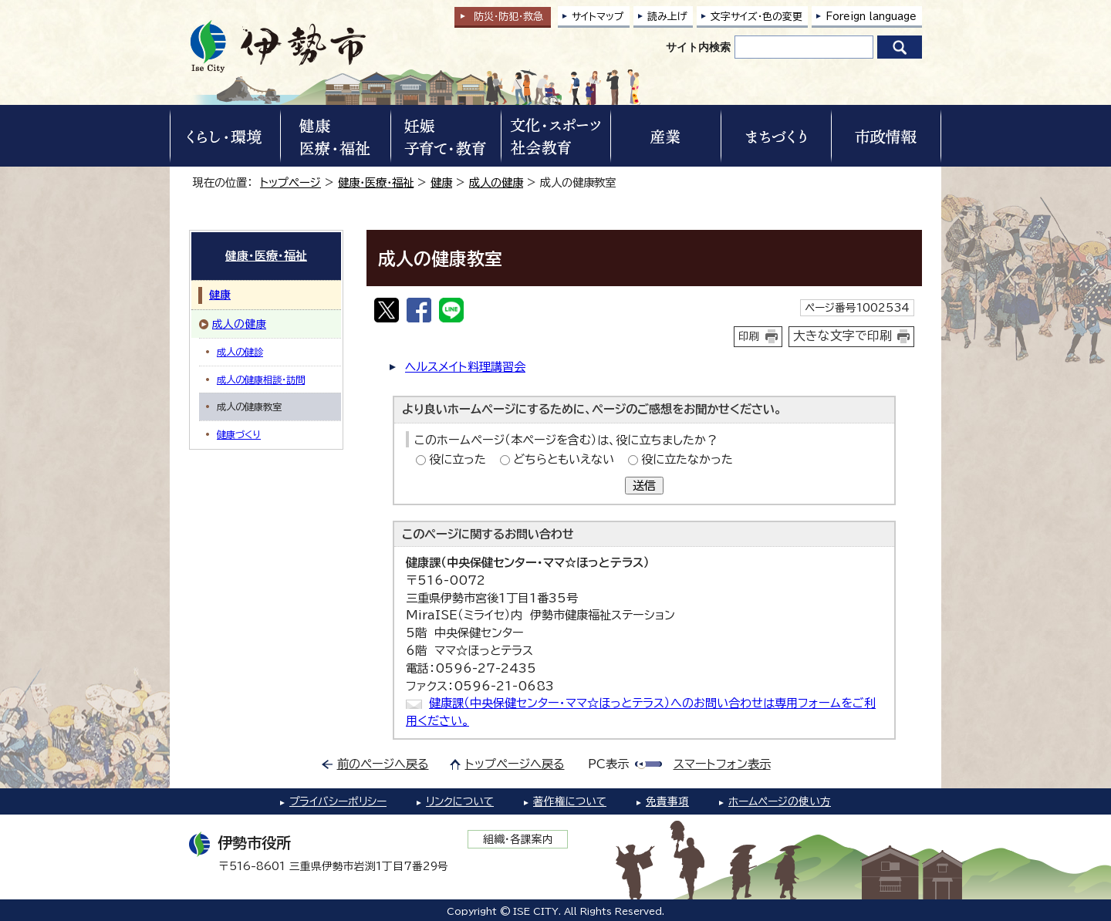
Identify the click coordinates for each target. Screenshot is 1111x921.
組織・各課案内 (518, 839)
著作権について (569, 801)
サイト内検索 (698, 47)
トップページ (290, 182)
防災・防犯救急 (508, 17)
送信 (644, 485)
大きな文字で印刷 (842, 335)
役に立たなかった (687, 459)
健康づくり (239, 434)
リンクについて (460, 801)
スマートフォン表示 (722, 764)
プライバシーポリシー (338, 801)
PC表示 (608, 764)
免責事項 (667, 801)
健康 (441, 182)
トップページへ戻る (515, 764)
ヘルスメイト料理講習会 (465, 367)
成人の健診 (240, 351)
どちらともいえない (563, 459)
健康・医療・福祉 (376, 182)
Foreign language (871, 17)
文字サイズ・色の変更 (756, 17)
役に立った (457, 459)
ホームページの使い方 (779, 801)
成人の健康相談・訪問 (261, 379)
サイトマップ (598, 17)
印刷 (749, 336)
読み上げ (667, 17)
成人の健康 (496, 182)
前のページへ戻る (383, 764)
